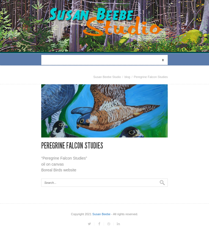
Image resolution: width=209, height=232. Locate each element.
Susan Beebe (101, 214)
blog (127, 77)
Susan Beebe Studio (107, 77)
